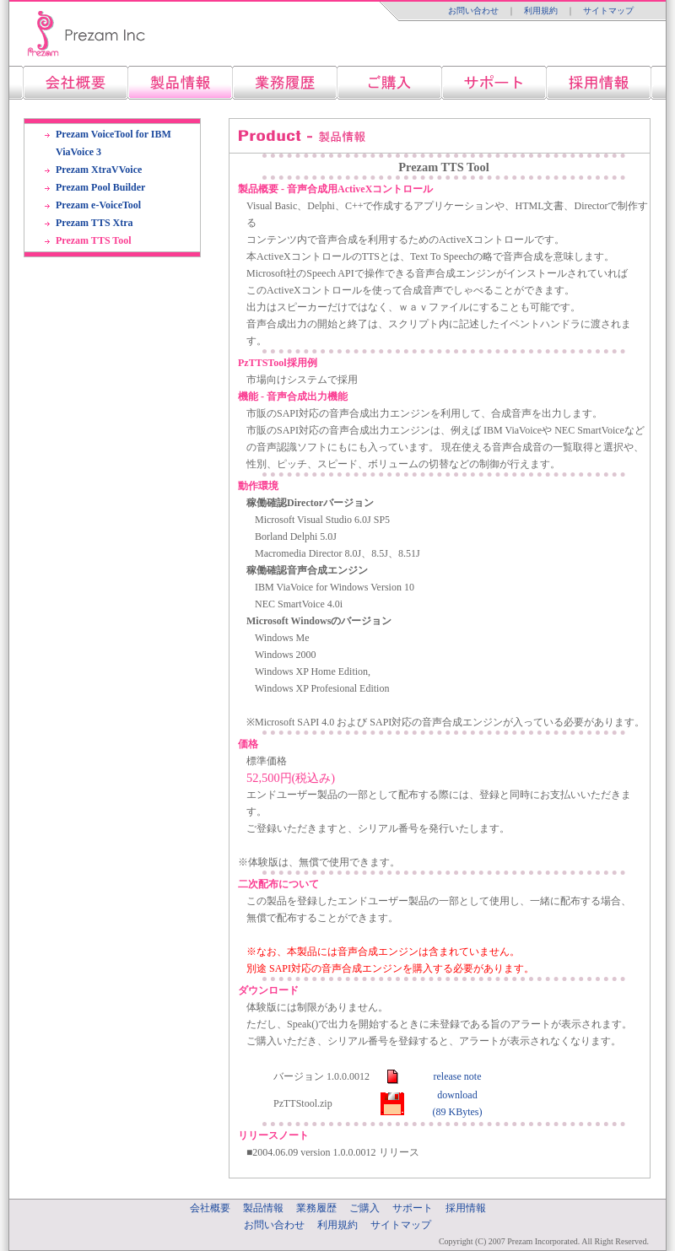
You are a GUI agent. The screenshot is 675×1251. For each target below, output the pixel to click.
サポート (412, 1208)
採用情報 (466, 1208)
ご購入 (364, 1208)
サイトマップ (608, 10)
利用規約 (541, 10)
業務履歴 (316, 1208)
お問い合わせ (473, 10)
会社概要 (210, 1208)
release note (458, 1076)
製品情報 (263, 1208)
